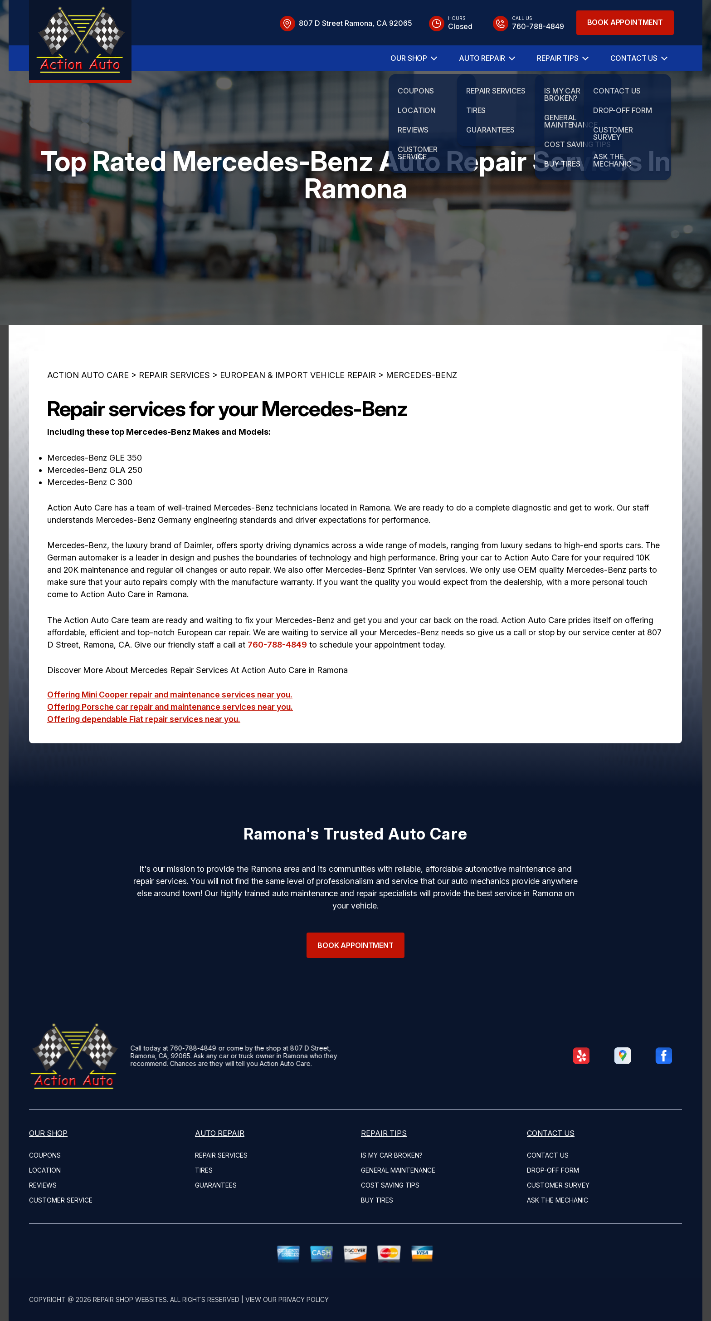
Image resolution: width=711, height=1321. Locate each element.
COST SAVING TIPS (390, 1185)
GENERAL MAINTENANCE (398, 1170)
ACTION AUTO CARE (88, 419)
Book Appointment (625, 22)
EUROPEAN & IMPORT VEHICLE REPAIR (298, 419)
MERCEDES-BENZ (421, 419)
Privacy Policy (303, 1299)
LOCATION (45, 1170)
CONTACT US (633, 58)
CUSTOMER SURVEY (558, 1185)
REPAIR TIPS (557, 58)
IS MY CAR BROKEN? (392, 1155)
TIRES (204, 1170)
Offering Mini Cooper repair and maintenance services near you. (169, 738)
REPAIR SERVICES (174, 419)
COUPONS (45, 1155)
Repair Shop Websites (130, 1299)
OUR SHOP (408, 58)
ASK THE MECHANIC (557, 1200)
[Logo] (80, 41)
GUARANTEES (216, 1185)
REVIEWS (43, 1185)
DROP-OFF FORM (553, 1170)
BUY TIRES (377, 1200)
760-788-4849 (277, 688)
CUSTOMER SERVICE (61, 1200)
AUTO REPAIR (482, 58)
